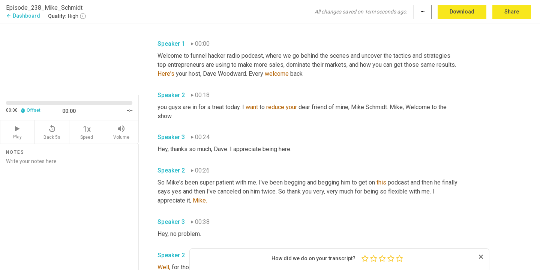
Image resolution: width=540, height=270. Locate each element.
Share (511, 12)
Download (462, 12)
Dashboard (23, 16)
